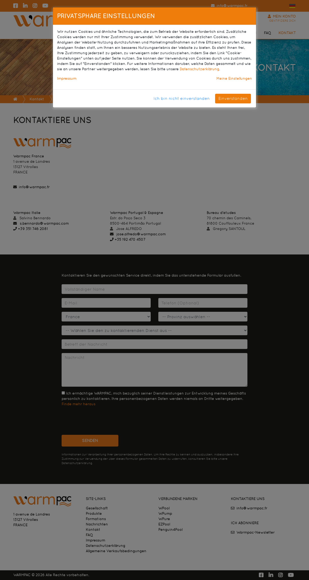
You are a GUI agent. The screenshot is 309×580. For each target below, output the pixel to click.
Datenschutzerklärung (199, 69)
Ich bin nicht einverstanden (181, 98)
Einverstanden (233, 98)
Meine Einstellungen (234, 78)
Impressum (66, 78)
